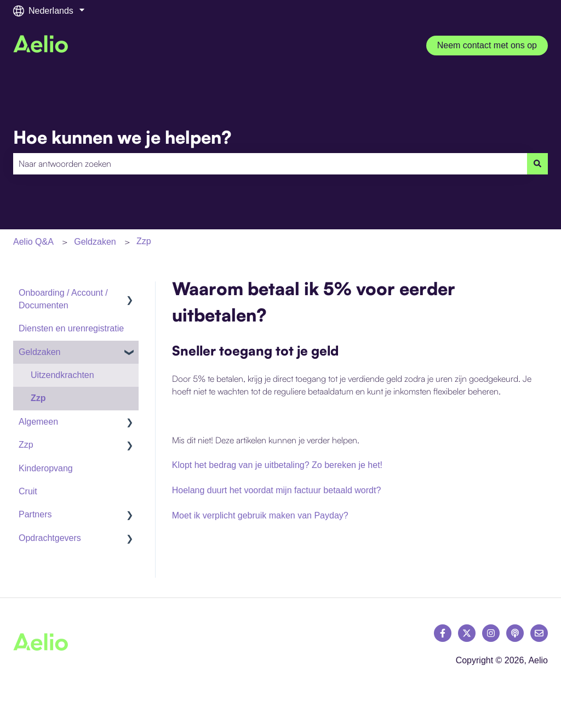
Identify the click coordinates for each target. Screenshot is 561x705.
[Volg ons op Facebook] (442, 633)
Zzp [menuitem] (38, 398)
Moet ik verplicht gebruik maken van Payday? (260, 515)
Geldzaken (95, 241)
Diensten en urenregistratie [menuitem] (71, 328)
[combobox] (270, 163)
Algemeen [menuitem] (38, 421)
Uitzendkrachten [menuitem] (62, 375)
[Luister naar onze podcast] (515, 633)
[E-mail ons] (539, 633)
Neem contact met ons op (487, 45)
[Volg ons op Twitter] (467, 633)
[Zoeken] (537, 163)
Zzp (143, 241)
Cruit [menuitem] (28, 491)
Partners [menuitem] (35, 514)
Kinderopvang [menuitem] (46, 468)
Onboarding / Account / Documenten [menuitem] (63, 298)
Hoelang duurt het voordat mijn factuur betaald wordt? (276, 490)
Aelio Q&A (33, 241)
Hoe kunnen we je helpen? (122, 137)
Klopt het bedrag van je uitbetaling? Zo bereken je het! (277, 465)
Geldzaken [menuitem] (40, 352)
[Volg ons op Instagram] (491, 633)
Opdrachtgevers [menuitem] (50, 538)
